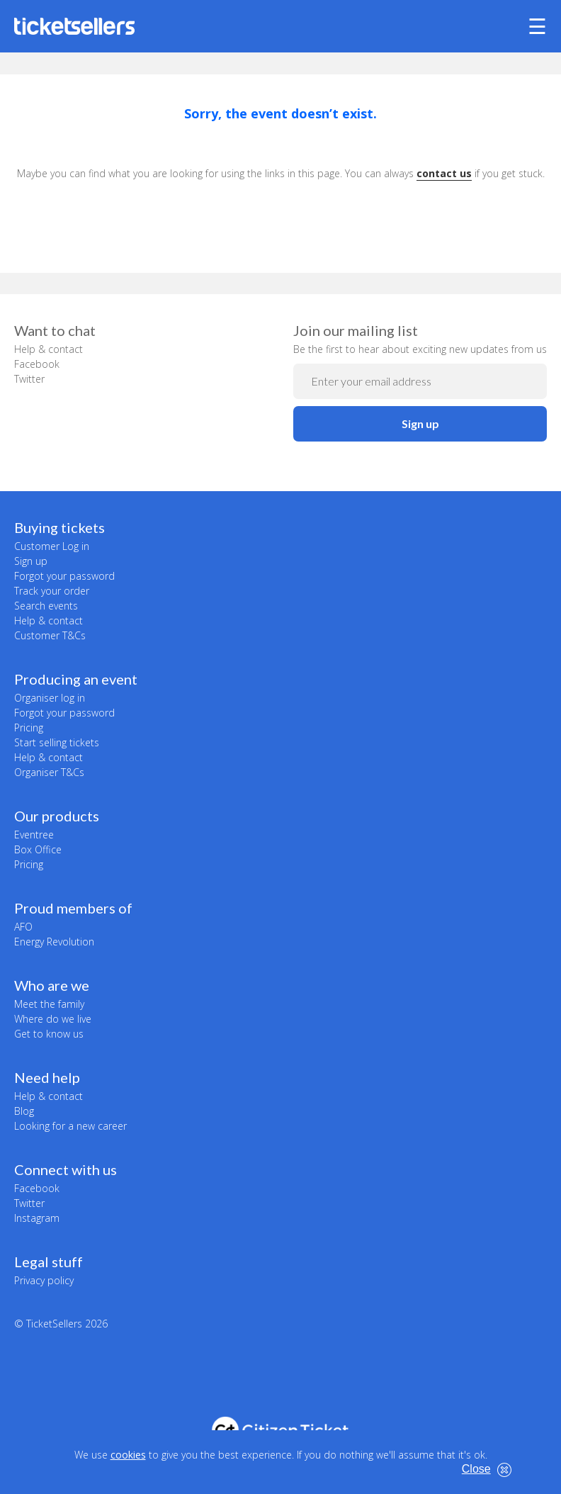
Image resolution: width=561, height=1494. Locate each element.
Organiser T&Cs (49, 772)
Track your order (51, 590)
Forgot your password (64, 576)
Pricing (28, 727)
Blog (24, 1111)
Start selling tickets (56, 742)
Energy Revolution (54, 941)
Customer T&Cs (50, 635)
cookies (128, 1454)
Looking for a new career (70, 1126)
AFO (23, 926)
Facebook (37, 364)
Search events (46, 605)
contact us (444, 173)
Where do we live (52, 1019)
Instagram (37, 1218)
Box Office (38, 849)
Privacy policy (44, 1280)
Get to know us (49, 1033)
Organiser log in (49, 697)
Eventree (34, 834)
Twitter (29, 379)
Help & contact (48, 349)
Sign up (420, 423)
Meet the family (49, 1004)
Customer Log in (51, 546)
